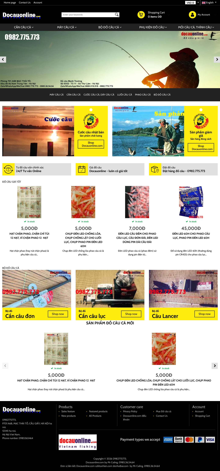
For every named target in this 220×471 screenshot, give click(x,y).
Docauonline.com (95, 462)
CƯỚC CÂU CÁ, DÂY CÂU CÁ (99, 94)
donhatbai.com (120, 466)
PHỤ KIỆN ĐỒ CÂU (151, 27)
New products (68, 415)
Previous (3, 59)
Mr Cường (113, 462)
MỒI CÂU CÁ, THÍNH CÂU (194, 27)
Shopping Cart (202, 415)
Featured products (98, 411)
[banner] (110, 59)
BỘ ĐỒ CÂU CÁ (108, 27)
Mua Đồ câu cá (163, 411)
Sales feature (68, 411)
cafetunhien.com (103, 466)
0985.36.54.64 (126, 462)
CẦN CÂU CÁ (22, 27)
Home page (10, 2)
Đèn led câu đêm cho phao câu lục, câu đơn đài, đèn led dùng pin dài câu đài (137, 238)
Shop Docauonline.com (92, 144)
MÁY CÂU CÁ (65, 27)
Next (217, 59)
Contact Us (25, 2)
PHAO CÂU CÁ (143, 94)
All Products (95, 415)
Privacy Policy (130, 411)
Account (38, 2)
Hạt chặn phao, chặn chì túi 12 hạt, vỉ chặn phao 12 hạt (56, 380)
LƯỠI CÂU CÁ (124, 94)
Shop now (58, 314)
